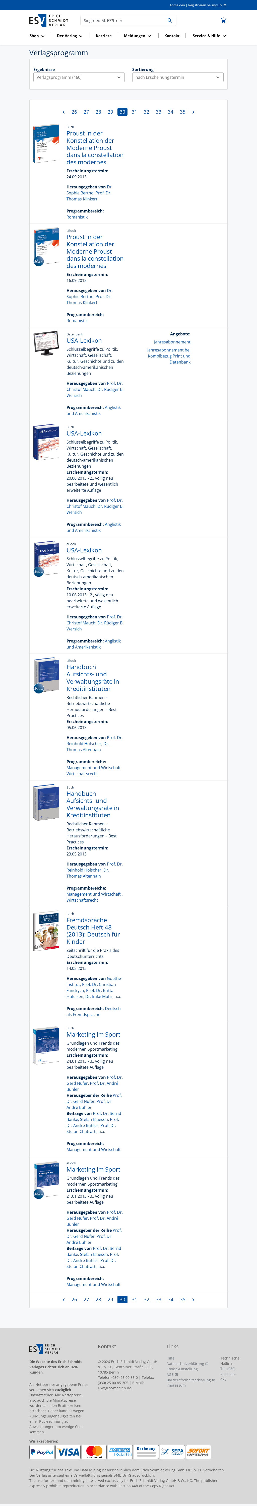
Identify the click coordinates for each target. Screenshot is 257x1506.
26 (74, 111)
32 (146, 111)
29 (110, 111)
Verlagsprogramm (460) (80, 77)
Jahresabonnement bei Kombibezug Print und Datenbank (168, 356)
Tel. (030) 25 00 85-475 (228, 1374)
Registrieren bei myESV (205, 5)
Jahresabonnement (172, 342)
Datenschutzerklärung (185, 1363)
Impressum (176, 1385)
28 (98, 111)
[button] (38, 36)
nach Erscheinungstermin (179, 77)
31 (134, 111)
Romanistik (77, 217)
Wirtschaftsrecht (82, 773)
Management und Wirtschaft (94, 767)
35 (182, 111)
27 (86, 111)
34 (170, 111)
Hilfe (170, 1358)
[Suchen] (122, 20)
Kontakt (172, 35)
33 (158, 111)
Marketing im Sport (93, 1034)
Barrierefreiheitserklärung (189, 1380)
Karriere (104, 35)
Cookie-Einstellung (182, 1369)
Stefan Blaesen (94, 1119)
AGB (170, 1374)
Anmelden (177, 5)
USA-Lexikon (84, 340)
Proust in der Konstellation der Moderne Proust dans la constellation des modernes (95, 147)
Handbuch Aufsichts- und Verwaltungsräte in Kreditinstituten (93, 677)
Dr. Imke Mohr (98, 996)
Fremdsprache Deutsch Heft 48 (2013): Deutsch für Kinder (93, 931)
